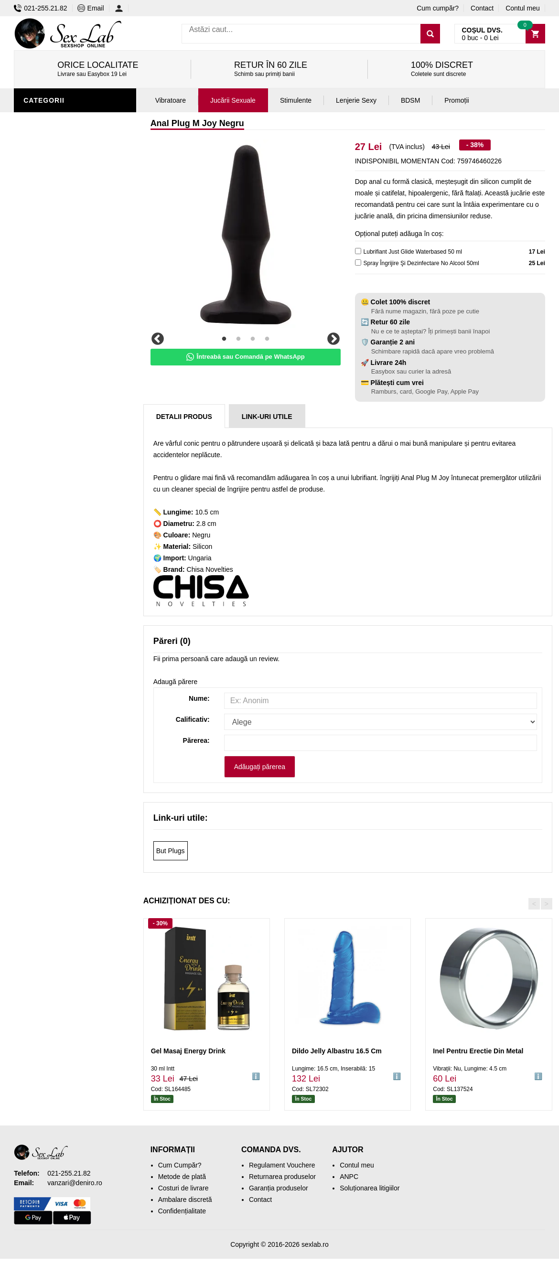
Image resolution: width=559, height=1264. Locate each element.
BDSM (35, 264)
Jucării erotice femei (66, 293)
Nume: (199, 698)
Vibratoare (47, 192)
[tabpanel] (245, 234)
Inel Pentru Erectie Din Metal (478, 1051)
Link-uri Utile (267, 416)
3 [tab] (253, 339)
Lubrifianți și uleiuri (65, 235)
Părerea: (196, 740)
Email (90, 8)
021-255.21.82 (40, 8)
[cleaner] (358, 262)
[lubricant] (358, 251)
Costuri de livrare (183, 1188)
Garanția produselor (278, 1188)
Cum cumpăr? (438, 8)
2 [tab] (238, 339)
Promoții (42, 379)
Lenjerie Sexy (52, 221)
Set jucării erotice (62, 321)
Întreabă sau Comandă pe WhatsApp (245, 357)
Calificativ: (193, 719)
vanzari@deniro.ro (74, 1183)
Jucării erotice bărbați (71, 178)
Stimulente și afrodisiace (75, 164)
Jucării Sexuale (233, 100)
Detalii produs (184, 416)
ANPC (349, 1176)
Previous (157, 339)
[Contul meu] (122, 8)
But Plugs (170, 851)
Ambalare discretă (185, 1199)
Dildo (36, 250)
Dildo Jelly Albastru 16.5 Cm (337, 1051)
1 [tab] (224, 339)
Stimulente (296, 100)
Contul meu (522, 8)
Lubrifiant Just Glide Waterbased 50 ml (413, 251)
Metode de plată (182, 1176)
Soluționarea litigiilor (369, 1188)
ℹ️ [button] (256, 1076)
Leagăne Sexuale (59, 350)
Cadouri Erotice (57, 307)
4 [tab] (267, 339)
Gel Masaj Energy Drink (188, 1051)
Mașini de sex (50, 336)
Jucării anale (51, 121)
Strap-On (43, 278)
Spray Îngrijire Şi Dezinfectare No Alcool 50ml (421, 263)
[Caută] (430, 33)
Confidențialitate (182, 1211)
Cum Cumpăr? (180, 1165)
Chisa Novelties (210, 569)
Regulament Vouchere (282, 1165)
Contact (482, 8)
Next (333, 339)
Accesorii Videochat (65, 364)
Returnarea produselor (282, 1176)
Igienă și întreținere (65, 207)
